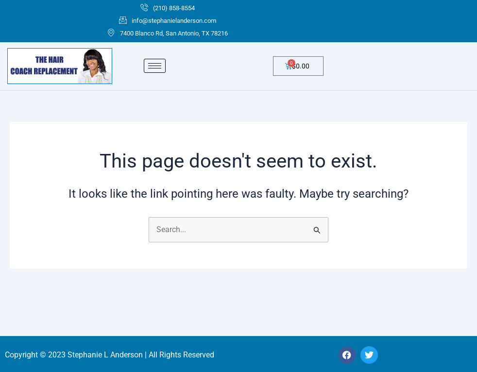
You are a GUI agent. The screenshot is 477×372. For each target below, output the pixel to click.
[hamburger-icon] (155, 66)
